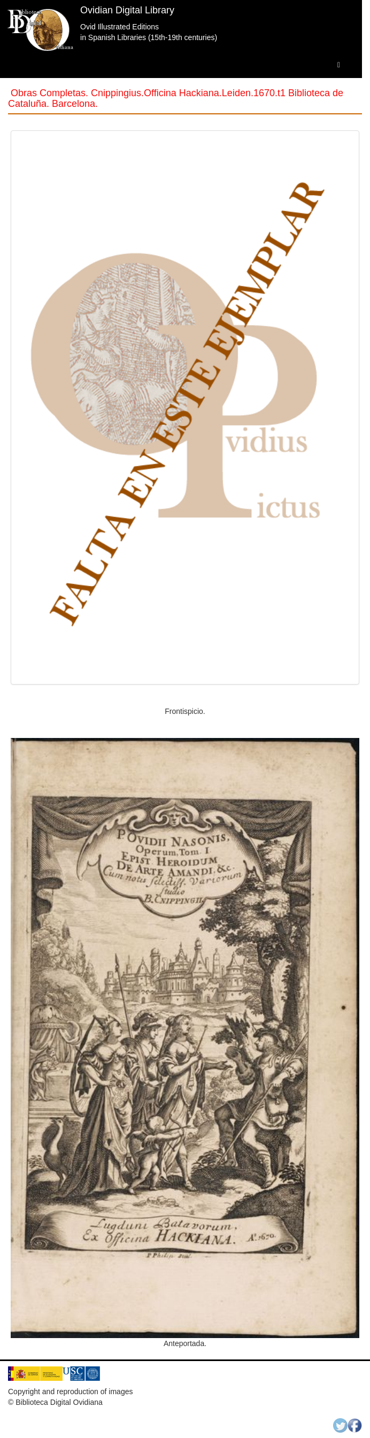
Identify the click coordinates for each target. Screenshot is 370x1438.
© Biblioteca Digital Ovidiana (55, 1402)
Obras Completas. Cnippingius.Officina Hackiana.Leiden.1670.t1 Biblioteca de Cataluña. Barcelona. (175, 98)
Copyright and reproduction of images (70, 1391)
